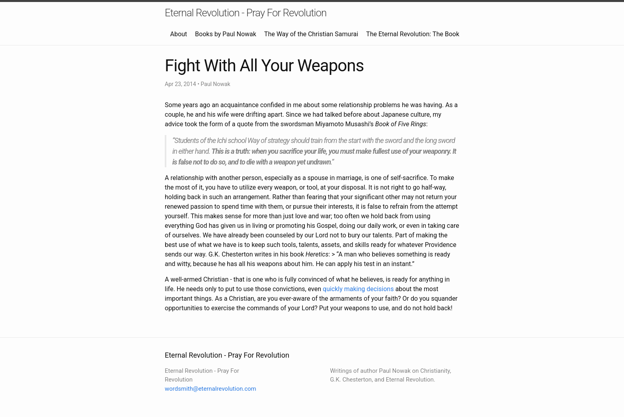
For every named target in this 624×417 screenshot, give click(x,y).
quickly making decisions (358, 289)
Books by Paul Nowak (225, 34)
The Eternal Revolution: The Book (412, 34)
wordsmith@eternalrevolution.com (210, 388)
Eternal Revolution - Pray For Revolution (245, 13)
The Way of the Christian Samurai (311, 34)
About (178, 34)
